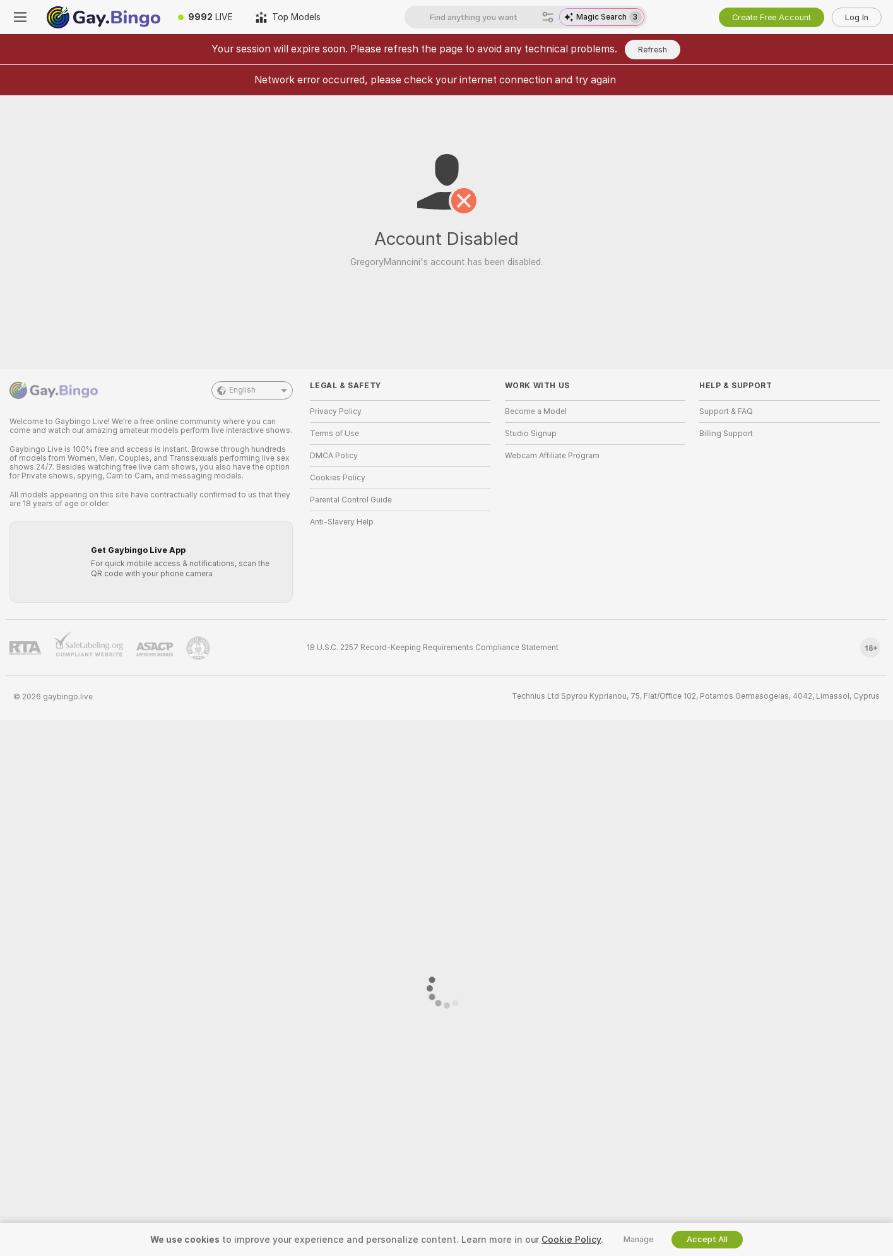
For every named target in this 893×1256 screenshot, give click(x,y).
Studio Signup (531, 433)
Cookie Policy (571, 1240)
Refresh (652, 49)
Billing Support (726, 433)
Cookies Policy (337, 477)
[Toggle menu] (20, 17)
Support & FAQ (726, 411)
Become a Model (536, 411)
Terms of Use (334, 433)
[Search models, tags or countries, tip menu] (483, 17)
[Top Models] (288, 17)
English (252, 390)
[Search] (548, 17)
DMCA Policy (334, 455)
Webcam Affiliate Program (552, 455)
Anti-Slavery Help (342, 522)
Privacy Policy (336, 411)
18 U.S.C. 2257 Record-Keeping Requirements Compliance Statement (433, 647)
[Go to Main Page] (103, 17)
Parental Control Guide (351, 499)
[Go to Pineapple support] (198, 648)
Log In (856, 17)
